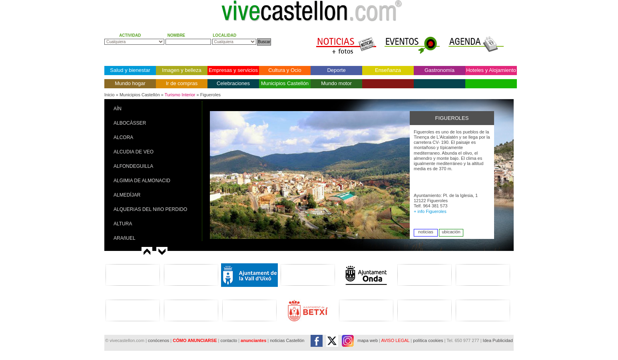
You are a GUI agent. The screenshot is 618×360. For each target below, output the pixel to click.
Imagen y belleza (181, 70)
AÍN (118, 108)
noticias (425, 231)
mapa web (367, 340)
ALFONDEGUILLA (133, 166)
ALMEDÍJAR (127, 195)
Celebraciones (233, 83)
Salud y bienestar (130, 70)
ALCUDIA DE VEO (134, 152)
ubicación (451, 231)
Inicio (109, 94)
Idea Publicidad (498, 340)
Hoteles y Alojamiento (491, 70)
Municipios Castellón (285, 83)
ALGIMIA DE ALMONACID (142, 180)
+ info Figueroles (430, 211)
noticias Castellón (287, 340)
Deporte (336, 70)
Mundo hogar (130, 83)
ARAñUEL (125, 238)
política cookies (428, 340)
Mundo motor (336, 83)
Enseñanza (388, 70)
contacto (228, 340)
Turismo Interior (180, 94)
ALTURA (123, 224)
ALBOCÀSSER (130, 123)
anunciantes (253, 340)
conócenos (159, 340)
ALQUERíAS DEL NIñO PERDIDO (150, 209)
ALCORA (123, 137)
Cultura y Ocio (284, 70)
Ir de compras (181, 83)
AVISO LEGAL (395, 340)
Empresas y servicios (233, 70)
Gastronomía (440, 70)
